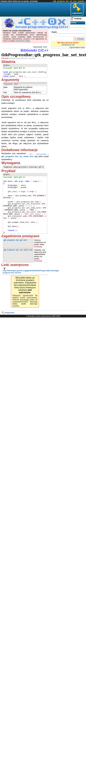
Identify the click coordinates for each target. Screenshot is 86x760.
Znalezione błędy (22, 41)
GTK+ (31, 154)
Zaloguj (79, 39)
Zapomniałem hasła (77, 47)
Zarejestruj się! (68, 45)
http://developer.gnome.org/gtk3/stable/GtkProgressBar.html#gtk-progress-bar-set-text (31, 271)
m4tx (45, 47)
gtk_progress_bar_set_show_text (17, 157)
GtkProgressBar (41, 154)
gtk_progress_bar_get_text (15, 240)
